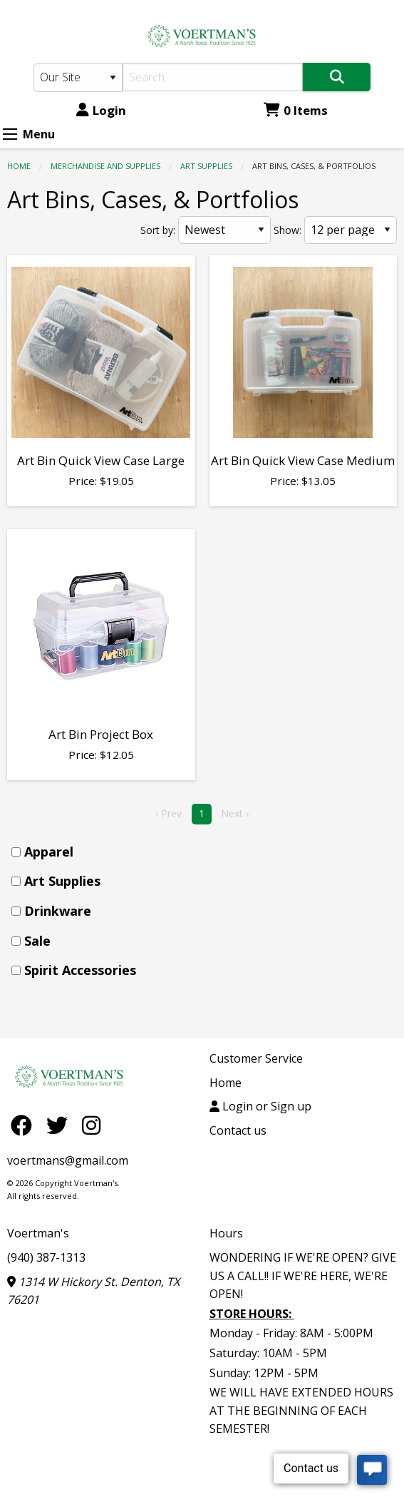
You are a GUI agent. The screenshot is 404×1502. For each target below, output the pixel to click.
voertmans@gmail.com (67, 1160)
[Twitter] (60, 1124)
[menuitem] (206, 852)
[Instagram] (91, 1124)
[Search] (213, 77)
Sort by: (157, 230)
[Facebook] (25, 1124)
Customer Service (256, 1058)
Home (19, 165)
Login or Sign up (260, 1106)
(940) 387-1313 (46, 1257)
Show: (287, 230)
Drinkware (57, 910)
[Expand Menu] (10, 134)
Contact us (237, 1130)
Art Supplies (206, 165)
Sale (37, 940)
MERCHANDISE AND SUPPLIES (105, 165)
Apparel (48, 851)
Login (101, 110)
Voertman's (38, 1233)
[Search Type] (78, 77)
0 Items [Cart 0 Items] (296, 110)
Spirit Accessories (80, 970)
